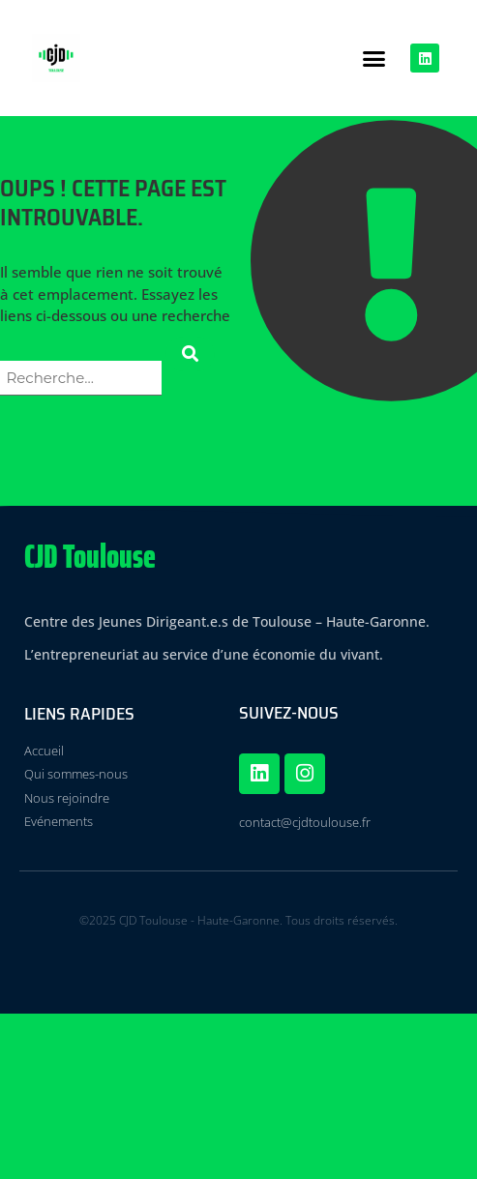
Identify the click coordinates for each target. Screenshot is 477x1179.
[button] (374, 58)
